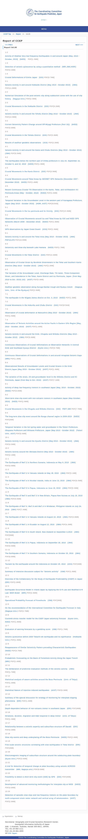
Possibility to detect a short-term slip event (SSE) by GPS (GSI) (33, 777)
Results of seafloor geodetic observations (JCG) (26, 143)
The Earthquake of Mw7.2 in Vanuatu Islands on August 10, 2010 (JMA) (36, 517)
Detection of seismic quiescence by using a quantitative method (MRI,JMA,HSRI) (40, 67)
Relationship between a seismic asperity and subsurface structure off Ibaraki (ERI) (41, 727)
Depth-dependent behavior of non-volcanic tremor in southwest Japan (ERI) (38, 708)
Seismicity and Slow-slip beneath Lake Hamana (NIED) (29, 247)
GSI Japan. (13, 833)
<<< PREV (9, 45)
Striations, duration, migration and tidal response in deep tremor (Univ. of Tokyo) (40, 716)
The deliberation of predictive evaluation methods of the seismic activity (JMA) (39, 669)
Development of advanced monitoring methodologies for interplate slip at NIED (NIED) (43, 784)
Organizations (9, 816)
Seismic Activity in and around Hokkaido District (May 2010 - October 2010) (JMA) (41, 85)
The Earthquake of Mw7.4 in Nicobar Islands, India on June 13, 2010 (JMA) (38, 481)
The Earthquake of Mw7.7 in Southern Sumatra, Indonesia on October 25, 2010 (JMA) (42, 553)
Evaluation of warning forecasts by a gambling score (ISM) (31, 629)
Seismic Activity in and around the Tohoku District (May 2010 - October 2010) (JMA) (42, 114)
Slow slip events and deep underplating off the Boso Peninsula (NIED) (36, 737)
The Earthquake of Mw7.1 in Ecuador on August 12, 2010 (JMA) (33, 524)
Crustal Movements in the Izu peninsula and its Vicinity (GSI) (32, 211)
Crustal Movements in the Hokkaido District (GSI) (27, 106)
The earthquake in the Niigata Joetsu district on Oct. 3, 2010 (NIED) (35, 298)
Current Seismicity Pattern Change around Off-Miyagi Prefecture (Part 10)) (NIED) (41, 124)
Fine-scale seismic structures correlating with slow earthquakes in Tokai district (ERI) (42, 745)
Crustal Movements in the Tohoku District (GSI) (26, 135)
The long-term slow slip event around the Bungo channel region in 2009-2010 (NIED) (42, 416)
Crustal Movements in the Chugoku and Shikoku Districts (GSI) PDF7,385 (38, 409)
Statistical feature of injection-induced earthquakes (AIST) (31, 690)
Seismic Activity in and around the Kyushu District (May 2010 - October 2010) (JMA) (42, 441)
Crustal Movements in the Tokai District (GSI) (25, 255)
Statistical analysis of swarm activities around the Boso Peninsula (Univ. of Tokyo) (41, 679)
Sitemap (19, 816)
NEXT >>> (79, 45)
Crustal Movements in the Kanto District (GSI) (25, 171)
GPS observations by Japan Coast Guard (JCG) (26, 229)
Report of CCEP (12, 41)
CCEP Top (7, 34)
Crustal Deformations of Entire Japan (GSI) (24, 77)
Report (18, 34)
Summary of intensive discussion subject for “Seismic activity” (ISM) (35, 571)
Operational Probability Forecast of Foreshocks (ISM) (28, 600)
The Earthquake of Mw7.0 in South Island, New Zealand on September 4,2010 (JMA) (42, 532)
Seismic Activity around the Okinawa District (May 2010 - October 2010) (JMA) (39, 452)
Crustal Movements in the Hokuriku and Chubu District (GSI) (32, 305)
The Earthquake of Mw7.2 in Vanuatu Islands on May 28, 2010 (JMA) (35, 473)
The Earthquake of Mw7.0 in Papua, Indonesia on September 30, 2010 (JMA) (39, 543)
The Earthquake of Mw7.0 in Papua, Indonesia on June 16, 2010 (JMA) (36, 488)
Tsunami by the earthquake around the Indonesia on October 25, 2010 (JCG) (38, 564)
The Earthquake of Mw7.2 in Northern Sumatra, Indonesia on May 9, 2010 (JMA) (40, 462)
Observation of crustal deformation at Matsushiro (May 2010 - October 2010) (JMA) (41, 313)
